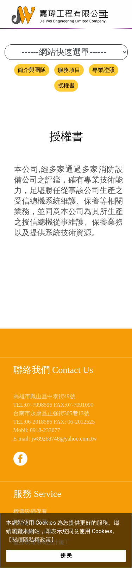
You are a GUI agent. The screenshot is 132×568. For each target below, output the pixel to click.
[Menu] (104, 15)
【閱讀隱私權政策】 (31, 539)
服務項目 (69, 70)
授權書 (66, 85)
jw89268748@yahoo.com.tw (63, 439)
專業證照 (103, 70)
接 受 (66, 555)
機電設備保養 (30, 511)
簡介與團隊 (32, 70)
